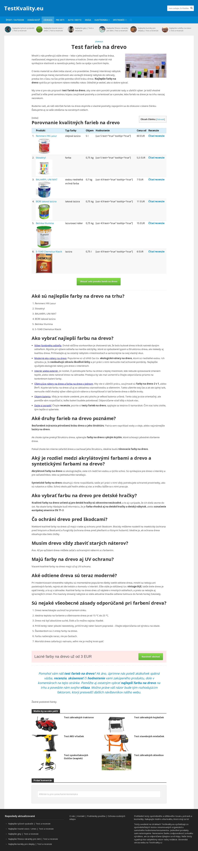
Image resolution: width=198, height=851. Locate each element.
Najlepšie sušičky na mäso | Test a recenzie (180, 29)
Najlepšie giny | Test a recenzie (84, 29)
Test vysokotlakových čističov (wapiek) (76, 757)
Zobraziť (160, 119)
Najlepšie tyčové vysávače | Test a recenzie (23, 29)
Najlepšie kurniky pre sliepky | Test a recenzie (148, 29)
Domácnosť (34, 20)
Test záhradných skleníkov (149, 755)
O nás (72, 816)
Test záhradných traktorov (79, 717)
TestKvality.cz (155, 842)
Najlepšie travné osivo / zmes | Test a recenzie (53, 29)
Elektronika (101, 20)
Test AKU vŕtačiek (74, 736)
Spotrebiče (119, 20)
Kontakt (81, 816)
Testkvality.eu (168, 824)
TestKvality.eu (23, 8)
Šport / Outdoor (15, 20)
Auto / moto (74, 20)
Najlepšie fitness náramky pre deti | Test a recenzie (117, 29)
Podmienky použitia (96, 816)
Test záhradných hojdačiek (149, 717)
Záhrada (47, 20)
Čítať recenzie (156, 135)
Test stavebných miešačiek (149, 736)
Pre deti (60, 20)
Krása (88, 20)
